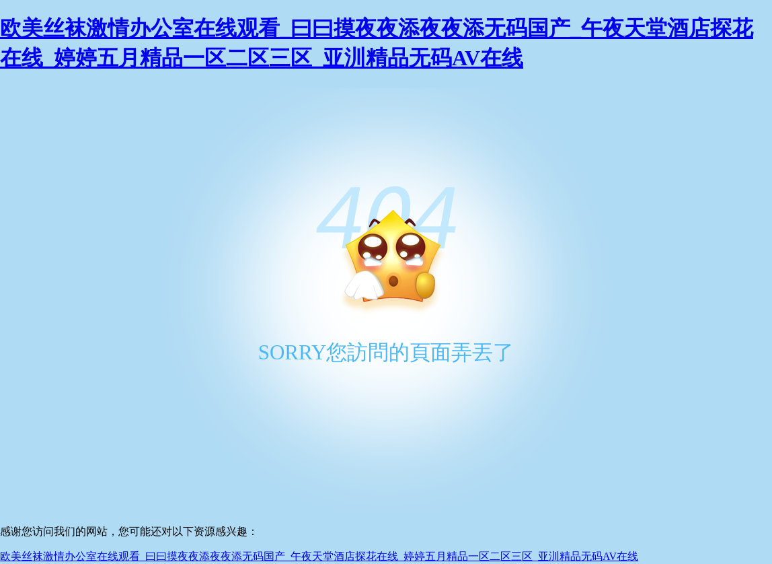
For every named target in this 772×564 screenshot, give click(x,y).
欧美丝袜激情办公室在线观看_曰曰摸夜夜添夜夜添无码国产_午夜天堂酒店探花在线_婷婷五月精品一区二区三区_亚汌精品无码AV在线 (319, 556)
